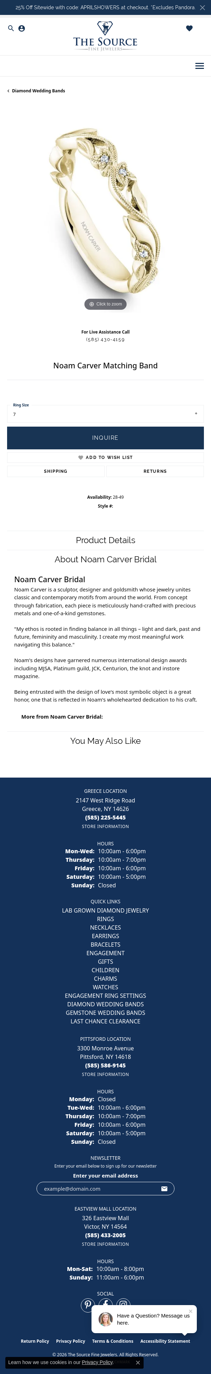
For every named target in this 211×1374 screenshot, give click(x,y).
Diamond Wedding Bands (38, 91)
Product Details (105, 540)
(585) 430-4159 (105, 339)
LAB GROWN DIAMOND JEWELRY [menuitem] (105, 910)
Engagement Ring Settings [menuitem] (105, 996)
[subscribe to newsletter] (164, 1188)
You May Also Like (105, 741)
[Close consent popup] (138, 1363)
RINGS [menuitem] (105, 919)
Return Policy (35, 1341)
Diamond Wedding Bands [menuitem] (105, 1004)
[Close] (202, 7)
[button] (11, 28)
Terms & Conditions (112, 1341)
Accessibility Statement (165, 1341)
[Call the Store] (105, 817)
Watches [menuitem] (105, 987)
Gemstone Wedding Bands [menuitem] (105, 1013)
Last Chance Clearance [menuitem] (105, 1021)
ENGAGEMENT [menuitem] (106, 953)
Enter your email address (105, 1175)
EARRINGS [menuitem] (105, 936)
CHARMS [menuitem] (105, 979)
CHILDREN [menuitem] (105, 970)
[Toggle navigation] (199, 66)
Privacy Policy (70, 1341)
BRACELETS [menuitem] (105, 944)
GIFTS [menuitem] (105, 961)
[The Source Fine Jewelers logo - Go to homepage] (105, 36)
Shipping (56, 471)
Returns (155, 471)
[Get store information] (105, 826)
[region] (105, 214)
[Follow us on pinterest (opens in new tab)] (88, 1305)
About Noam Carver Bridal (106, 559)
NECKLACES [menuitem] (105, 927)
